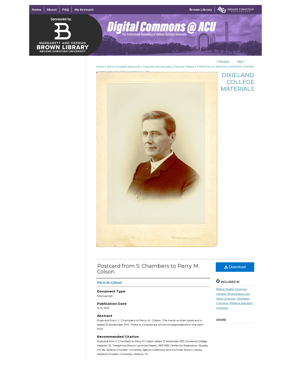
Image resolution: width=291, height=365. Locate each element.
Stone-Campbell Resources (123, 66)
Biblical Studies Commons (231, 289)
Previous (223, 61)
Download (235, 267)
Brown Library (200, 9)
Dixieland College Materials (237, 82)
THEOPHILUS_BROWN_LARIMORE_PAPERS (225, 66)
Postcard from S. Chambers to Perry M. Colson (148, 269)
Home (100, 66)
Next (240, 61)
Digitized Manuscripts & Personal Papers (168, 66)
